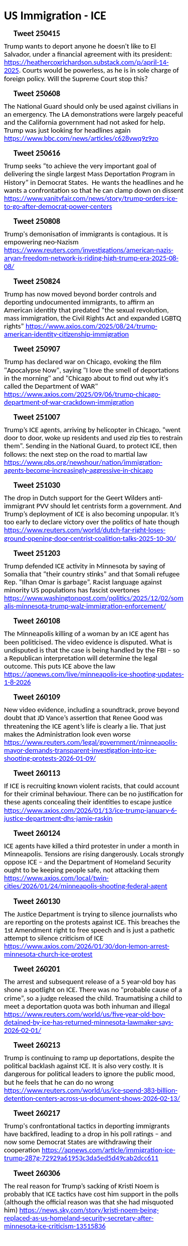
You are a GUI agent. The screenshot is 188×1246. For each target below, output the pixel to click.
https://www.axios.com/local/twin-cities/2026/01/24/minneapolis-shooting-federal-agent (85, 881)
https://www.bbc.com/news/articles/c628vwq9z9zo (81, 138)
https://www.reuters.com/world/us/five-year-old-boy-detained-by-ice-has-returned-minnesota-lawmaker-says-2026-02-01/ (88, 1022)
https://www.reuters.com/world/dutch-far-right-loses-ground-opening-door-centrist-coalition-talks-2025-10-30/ (90, 533)
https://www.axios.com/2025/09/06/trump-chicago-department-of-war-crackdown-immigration (82, 398)
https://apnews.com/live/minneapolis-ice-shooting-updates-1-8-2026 (94, 678)
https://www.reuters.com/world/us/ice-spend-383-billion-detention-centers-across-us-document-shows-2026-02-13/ (92, 1094)
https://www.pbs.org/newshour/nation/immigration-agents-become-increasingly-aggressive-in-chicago (83, 466)
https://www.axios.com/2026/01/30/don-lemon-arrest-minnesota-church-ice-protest (86, 950)
